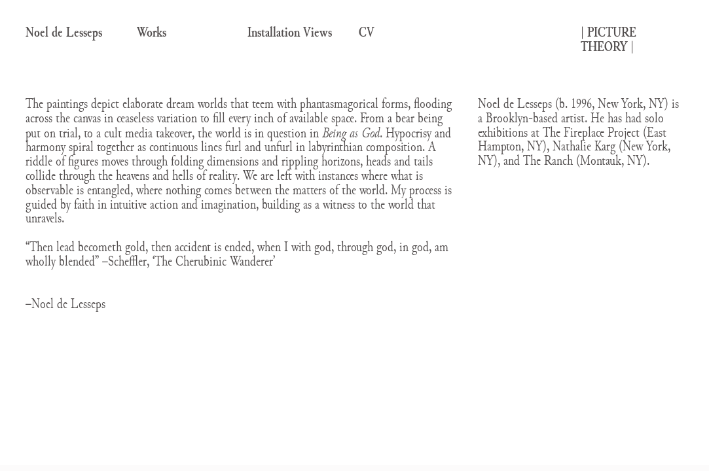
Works (151, 32)
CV (366, 32)
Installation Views (289, 32)
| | (608, 40)
